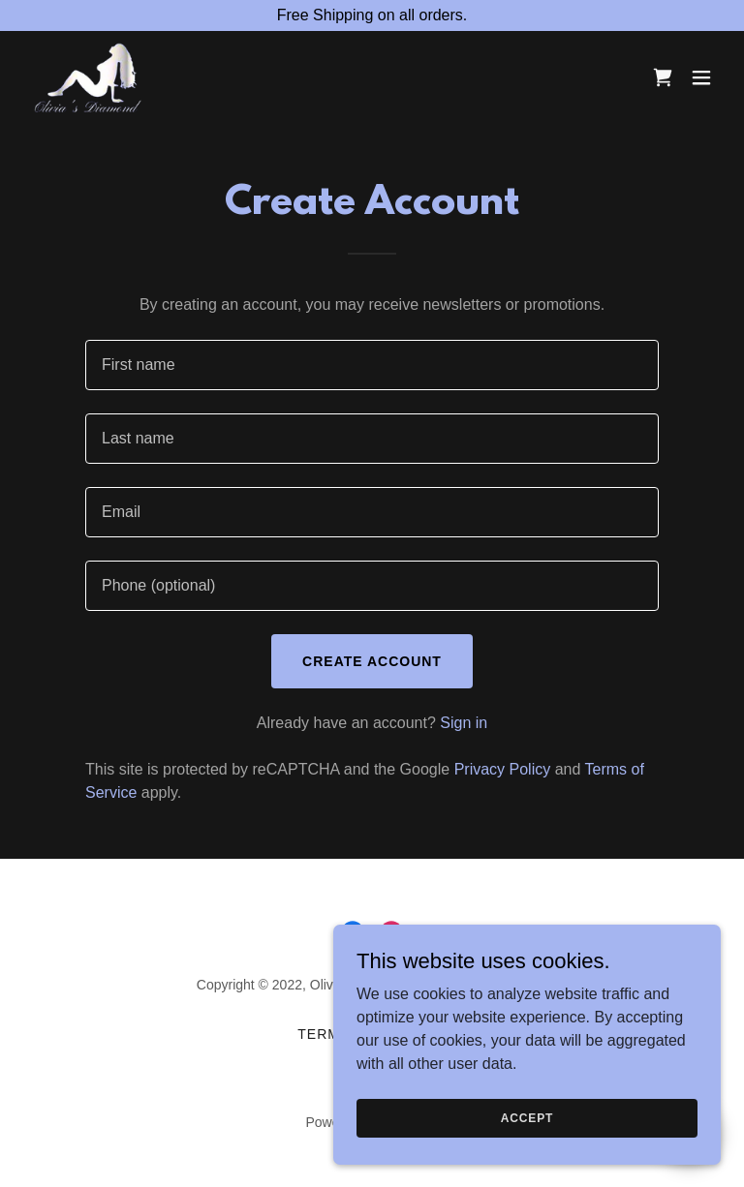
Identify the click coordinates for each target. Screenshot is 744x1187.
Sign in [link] (463, 723)
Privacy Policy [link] (502, 769)
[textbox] (372, 365)
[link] (87, 77)
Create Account (372, 661)
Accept (527, 1157)
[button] (701, 77)
